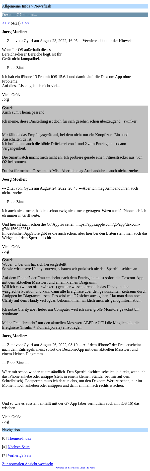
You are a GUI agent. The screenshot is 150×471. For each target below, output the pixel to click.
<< (4, 23)
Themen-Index (19, 438)
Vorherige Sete (19, 455)
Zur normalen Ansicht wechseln (27, 464)
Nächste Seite (19, 447)
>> (27, 23)
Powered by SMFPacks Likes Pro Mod (75, 467)
